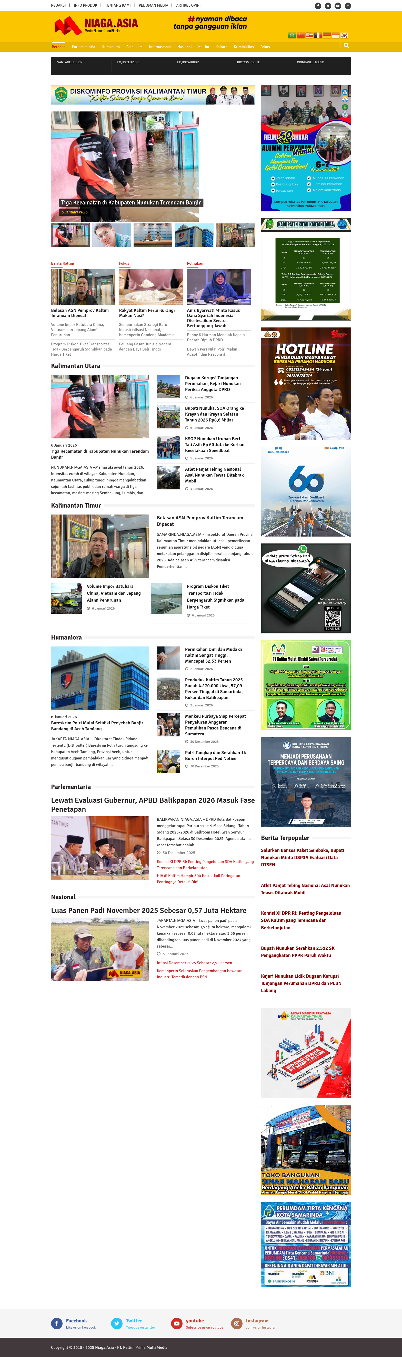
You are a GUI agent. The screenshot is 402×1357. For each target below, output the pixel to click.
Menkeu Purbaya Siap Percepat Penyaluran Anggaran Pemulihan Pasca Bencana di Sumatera (215, 725)
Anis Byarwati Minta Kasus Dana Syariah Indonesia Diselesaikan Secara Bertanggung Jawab (213, 317)
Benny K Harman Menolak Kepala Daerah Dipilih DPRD (216, 337)
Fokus (265, 47)
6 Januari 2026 (74, 212)
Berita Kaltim (62, 263)
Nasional (184, 47)
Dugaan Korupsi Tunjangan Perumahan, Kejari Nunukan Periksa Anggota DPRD (213, 383)
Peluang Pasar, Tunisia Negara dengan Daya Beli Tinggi (145, 347)
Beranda (58, 47)
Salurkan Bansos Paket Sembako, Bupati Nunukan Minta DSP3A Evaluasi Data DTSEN (302, 857)
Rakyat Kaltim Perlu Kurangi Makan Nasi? (147, 312)
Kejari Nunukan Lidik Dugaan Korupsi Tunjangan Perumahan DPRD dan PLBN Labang (301, 983)
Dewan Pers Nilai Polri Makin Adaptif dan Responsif (212, 352)
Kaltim (203, 47)
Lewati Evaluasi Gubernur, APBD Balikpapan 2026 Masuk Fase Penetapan (153, 805)
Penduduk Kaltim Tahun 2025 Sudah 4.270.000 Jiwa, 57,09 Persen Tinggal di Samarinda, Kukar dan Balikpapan (214, 688)
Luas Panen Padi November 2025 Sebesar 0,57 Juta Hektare (148, 910)
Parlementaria (83, 47)
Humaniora (111, 47)
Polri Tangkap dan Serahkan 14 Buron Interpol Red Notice (215, 755)
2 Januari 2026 (201, 669)
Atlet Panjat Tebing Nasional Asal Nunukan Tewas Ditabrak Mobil (214, 475)
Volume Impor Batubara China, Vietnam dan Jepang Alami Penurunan (77, 329)
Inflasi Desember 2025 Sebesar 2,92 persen (194, 962)
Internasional (160, 47)
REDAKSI (58, 5)
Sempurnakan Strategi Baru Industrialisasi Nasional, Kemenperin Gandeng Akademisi (147, 329)
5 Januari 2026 (201, 458)
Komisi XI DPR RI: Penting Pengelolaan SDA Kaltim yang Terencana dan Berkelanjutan (301, 920)
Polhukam (134, 47)
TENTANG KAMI (118, 5)
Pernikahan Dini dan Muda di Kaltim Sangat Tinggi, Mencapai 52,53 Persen (213, 655)
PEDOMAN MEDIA (153, 5)
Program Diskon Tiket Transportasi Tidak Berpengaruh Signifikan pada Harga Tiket (81, 349)
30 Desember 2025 (204, 741)
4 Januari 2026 (201, 489)
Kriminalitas (244, 47)
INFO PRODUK (85, 5)
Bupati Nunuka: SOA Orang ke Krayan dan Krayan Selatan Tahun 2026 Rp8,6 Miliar (214, 414)
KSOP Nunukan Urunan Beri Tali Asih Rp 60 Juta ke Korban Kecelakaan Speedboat (215, 444)
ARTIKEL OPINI (188, 5)
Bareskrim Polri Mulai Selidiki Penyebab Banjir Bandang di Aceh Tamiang (97, 726)
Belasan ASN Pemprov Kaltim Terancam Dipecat (80, 312)
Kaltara (221, 47)
